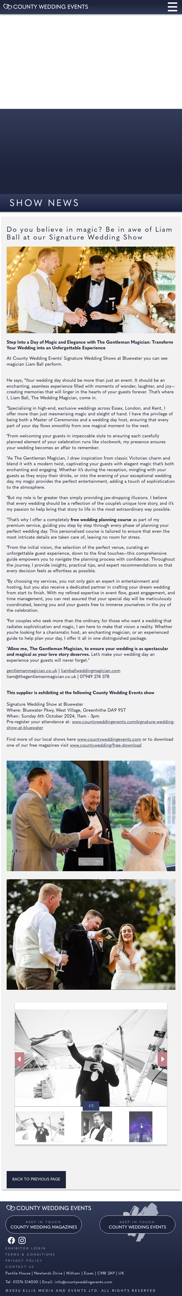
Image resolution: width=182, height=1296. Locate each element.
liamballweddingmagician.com (90, 671)
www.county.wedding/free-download (105, 745)
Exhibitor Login (25, 1248)
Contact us (20, 1267)
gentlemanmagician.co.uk (32, 671)
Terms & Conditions (30, 1254)
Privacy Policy (24, 1260)
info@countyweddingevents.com (83, 1282)
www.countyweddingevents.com (109, 739)
